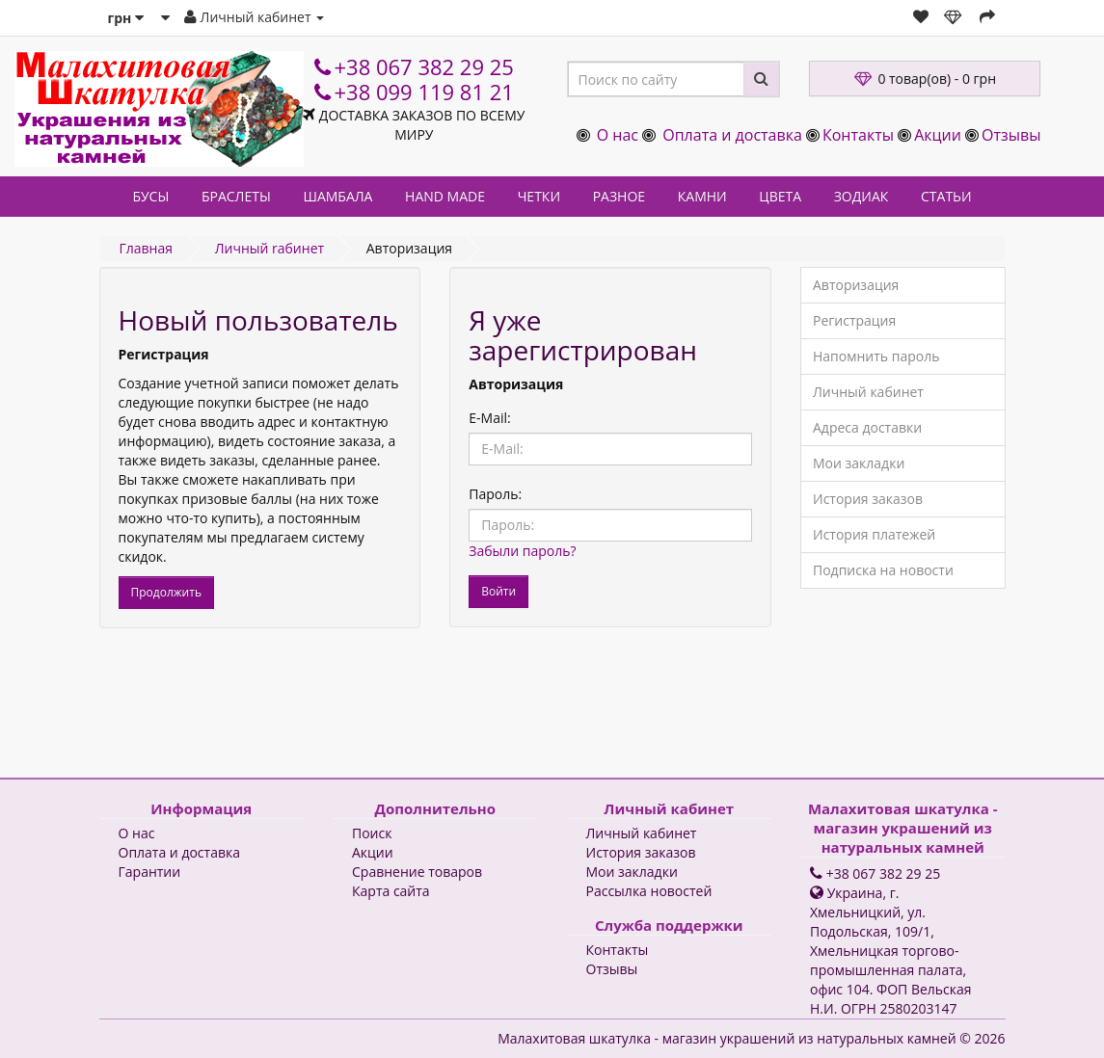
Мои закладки (858, 463)
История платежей (874, 534)
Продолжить (166, 592)
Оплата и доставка (732, 134)
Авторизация (856, 285)
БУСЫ (150, 196)
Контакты (858, 134)
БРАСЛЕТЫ (236, 196)
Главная (147, 248)
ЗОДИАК (861, 196)
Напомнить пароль (876, 356)
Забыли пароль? (522, 551)
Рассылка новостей (649, 891)
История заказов (868, 498)
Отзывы (1011, 134)
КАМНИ (702, 196)
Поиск (371, 833)
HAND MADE (445, 196)
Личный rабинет (269, 248)
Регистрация (854, 320)
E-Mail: (489, 418)
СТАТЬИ (946, 196)
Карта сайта (391, 891)
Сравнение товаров (417, 871)
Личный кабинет (868, 392)
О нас (617, 134)
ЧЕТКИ (539, 196)
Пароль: (495, 494)
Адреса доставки (867, 427)
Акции (937, 134)
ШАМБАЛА (337, 196)
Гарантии (150, 871)
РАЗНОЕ (619, 196)
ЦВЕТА (780, 196)
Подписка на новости (883, 570)
